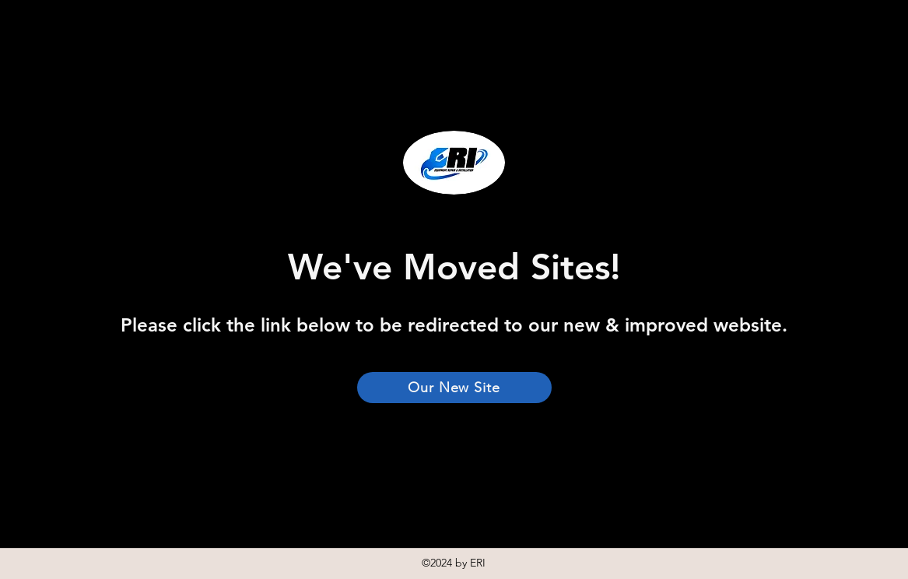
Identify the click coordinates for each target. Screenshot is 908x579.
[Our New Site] (454, 387)
